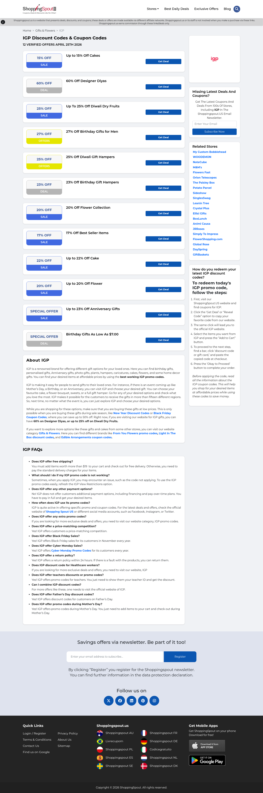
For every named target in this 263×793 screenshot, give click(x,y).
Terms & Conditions (37, 739)
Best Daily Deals (176, 9)
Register (180, 656)
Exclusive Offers (206, 9)
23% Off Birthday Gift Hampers (92, 182)
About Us (65, 739)
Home (27, 30)
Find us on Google (36, 752)
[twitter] (108, 701)
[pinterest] (143, 701)
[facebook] (120, 701)
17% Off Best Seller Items (87, 233)
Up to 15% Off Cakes (83, 55)
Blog (227, 9)
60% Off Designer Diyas (86, 81)
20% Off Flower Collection (88, 207)
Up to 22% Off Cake (82, 258)
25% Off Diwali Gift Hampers (90, 157)
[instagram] (155, 701)
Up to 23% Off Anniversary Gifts (93, 309)
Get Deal (163, 61)
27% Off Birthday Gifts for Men (92, 131)
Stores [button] (151, 9)
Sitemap (64, 746)
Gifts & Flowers (45, 30)
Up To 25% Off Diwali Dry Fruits (92, 106)
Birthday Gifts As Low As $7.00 (92, 334)
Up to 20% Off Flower (84, 283)
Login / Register (34, 733)
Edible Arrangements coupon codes (86, 437)
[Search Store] (236, 9)
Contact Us (31, 746)
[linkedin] (131, 701)
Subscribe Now (214, 131)
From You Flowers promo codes (135, 433)
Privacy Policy (68, 733)
